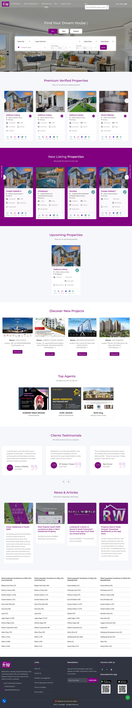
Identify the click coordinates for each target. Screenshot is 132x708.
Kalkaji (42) (103, 627)
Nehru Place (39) (39, 632)
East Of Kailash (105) (73, 599)
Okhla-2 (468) (5, 641)
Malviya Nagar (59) (40, 623)
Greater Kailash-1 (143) (8, 595)
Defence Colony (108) (107, 595)
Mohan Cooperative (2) (74, 627)
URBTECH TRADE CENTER (53, 340)
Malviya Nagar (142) (7, 623)
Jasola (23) (37, 613)
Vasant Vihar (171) (73, 646)
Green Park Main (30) (41, 604)
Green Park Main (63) (8, 604)
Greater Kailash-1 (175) (74, 604)
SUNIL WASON (65, 413)
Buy (53, 31)
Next (127, 100)
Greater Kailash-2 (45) (41, 599)
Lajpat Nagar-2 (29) (73, 618)
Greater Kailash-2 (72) (8, 599)
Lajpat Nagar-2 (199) (7, 618)
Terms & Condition (40, 687)
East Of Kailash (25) (106, 599)
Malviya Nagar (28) (73, 623)
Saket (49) (103, 641)
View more (17, 352)
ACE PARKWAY (118, 340)
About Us (37, 668)
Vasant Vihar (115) (106, 646)
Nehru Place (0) (72, 632)
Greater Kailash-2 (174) (74, 609)
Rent (63, 31)
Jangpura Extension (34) (107, 623)
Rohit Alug (98, 413)
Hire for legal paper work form (43, 682)
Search (103, 47)
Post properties (15, 3)
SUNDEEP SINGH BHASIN (34, 413)
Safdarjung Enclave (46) (107, 637)
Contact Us (37, 673)
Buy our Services (47, 3)
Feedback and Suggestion (42, 678)
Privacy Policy (38, 692)
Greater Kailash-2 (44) (107, 609)
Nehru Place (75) (6, 632)
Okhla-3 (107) (5, 646)
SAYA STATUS (21, 340)
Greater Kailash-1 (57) (107, 604)
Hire (55, 3)
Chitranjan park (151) (74, 590)
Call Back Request (130, 172)
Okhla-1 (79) (38, 637)
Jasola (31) (4, 613)
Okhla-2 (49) (38, 641)
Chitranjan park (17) (106, 590)
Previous (3, 100)
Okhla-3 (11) (38, 646)
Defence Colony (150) (8, 590)
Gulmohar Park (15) (106, 613)
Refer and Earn (2, 172)
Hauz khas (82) (6, 609)
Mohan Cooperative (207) (9, 627)
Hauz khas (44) (39, 609)
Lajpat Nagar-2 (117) (40, 618)
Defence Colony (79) (73, 595)
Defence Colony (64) (40, 590)
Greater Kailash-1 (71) (41, 595)
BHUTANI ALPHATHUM (85, 340)
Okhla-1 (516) (5, 637)
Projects (76, 31)
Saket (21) (70, 641)
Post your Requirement (30, 3)
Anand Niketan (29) (106, 585)
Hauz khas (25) (105, 618)
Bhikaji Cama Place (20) (41, 585)
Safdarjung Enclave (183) (75, 637)
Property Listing (65, 3)
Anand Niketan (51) (73, 585)
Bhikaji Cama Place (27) (8, 585)
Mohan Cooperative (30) (42, 627)
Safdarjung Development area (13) (111, 632)
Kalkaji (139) (71, 613)
